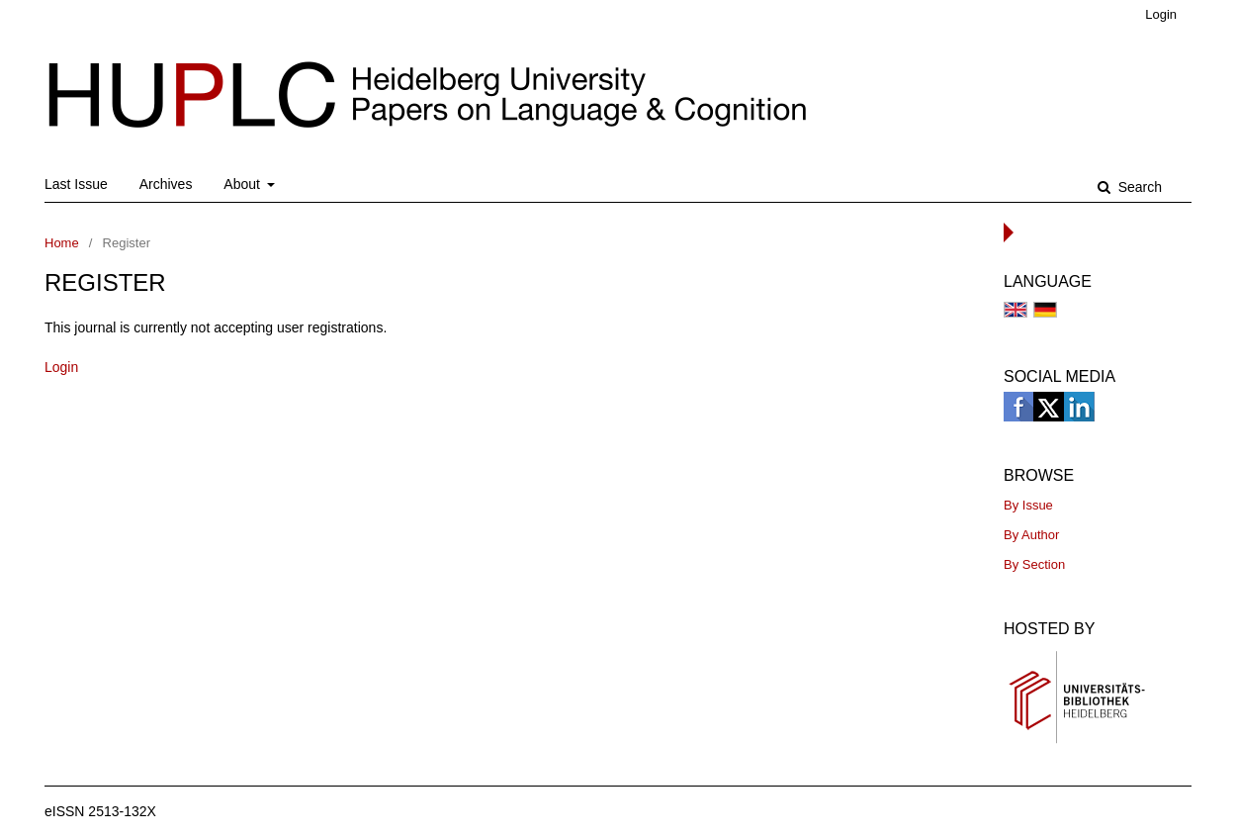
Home (61, 242)
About (243, 184)
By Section (1034, 564)
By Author (1031, 534)
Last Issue (76, 184)
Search (1138, 187)
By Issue (1028, 505)
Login (1161, 14)
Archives (166, 184)
